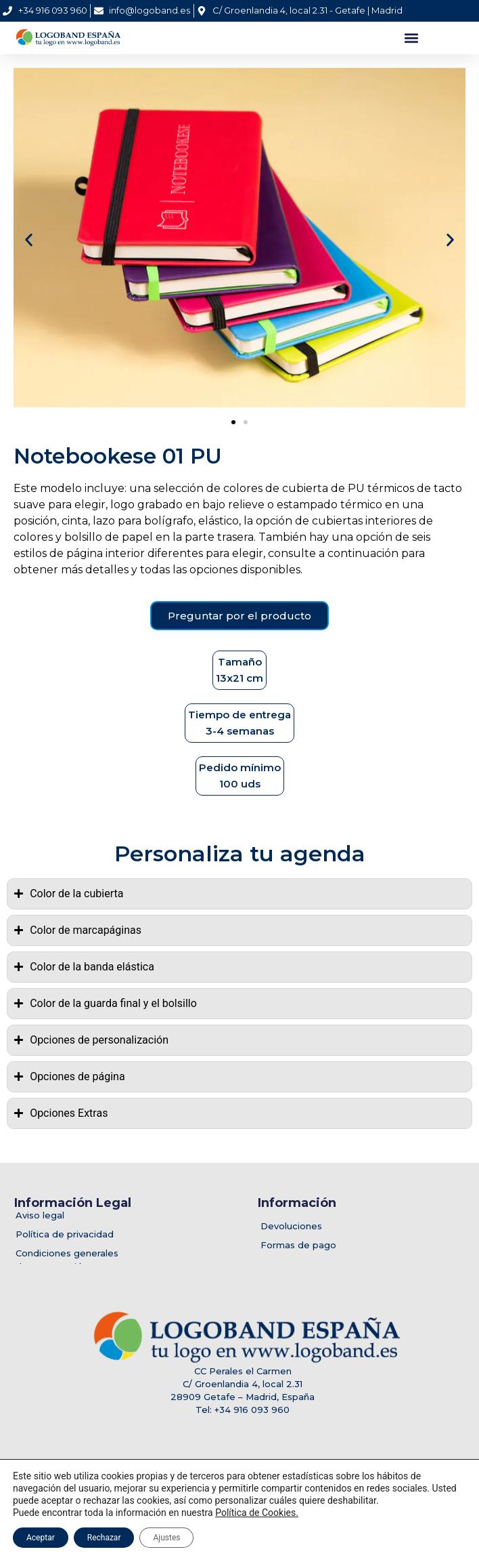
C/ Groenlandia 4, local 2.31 (242, 1383)
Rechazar (104, 1537)
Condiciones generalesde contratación (67, 1260)
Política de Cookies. (256, 1512)
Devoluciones (291, 1225)
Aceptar (40, 1537)
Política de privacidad (65, 1234)
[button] (411, 37)
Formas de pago (298, 1244)
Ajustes (166, 1537)
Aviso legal (40, 1215)
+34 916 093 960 (252, 1409)
